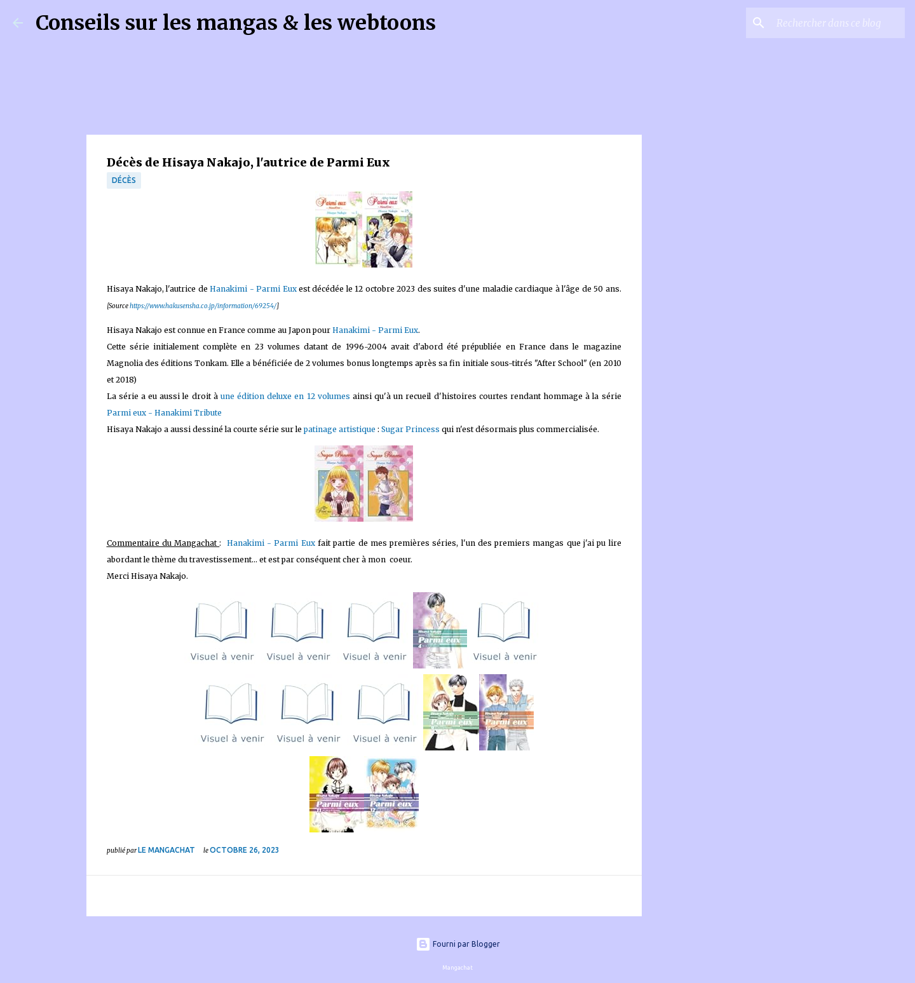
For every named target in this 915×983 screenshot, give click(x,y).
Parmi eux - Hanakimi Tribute (164, 412)
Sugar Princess (410, 429)
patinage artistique (340, 429)
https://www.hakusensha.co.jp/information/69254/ (203, 306)
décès (124, 180)
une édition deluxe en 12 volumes (285, 396)
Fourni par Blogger (458, 944)
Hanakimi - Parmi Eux (253, 289)
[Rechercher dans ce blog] (838, 23)
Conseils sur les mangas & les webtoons (236, 23)
